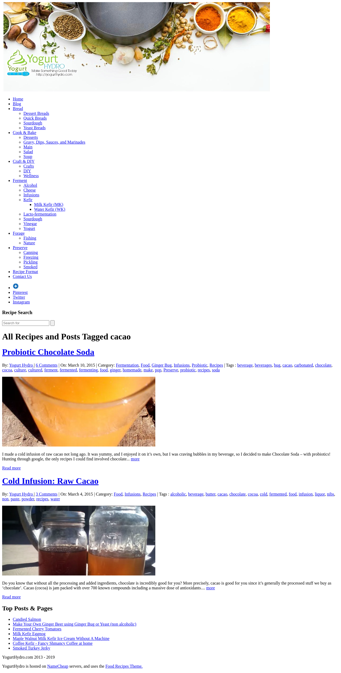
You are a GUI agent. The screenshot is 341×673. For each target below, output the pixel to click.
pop (158, 370)
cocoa (7, 370)
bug (277, 365)
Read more (11, 468)
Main (28, 147)
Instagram (21, 302)
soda (216, 370)
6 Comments (46, 365)
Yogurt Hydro (21, 365)
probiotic (188, 370)
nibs (330, 494)
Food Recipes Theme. (124, 666)
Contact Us (22, 276)
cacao (287, 365)
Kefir (28, 199)
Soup (27, 156)
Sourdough (32, 123)
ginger (115, 370)
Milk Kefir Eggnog (29, 633)
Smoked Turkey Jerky (31, 648)
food (104, 370)
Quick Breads (35, 118)
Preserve (20, 247)
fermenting (88, 370)
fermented (68, 370)
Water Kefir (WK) (49, 209)
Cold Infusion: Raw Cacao (50, 481)
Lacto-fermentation (39, 214)
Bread (18, 108)
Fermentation (127, 365)
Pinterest (20, 292)
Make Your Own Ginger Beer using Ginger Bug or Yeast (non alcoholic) (74, 624)
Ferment (20, 180)
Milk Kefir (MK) (48, 204)
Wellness (31, 175)
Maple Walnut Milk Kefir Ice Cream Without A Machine (61, 638)
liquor (320, 494)
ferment (51, 370)
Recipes (216, 365)
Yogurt (29, 228)
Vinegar (30, 223)
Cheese (29, 190)
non (5, 499)
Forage (19, 233)
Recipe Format (25, 271)
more (135, 459)
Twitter (19, 297)
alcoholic (178, 494)
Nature (29, 243)
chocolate (323, 365)
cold (263, 494)
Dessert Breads (36, 113)
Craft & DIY (24, 161)
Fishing (29, 238)
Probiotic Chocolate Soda (48, 352)
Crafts (28, 166)
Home (18, 99)
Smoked (30, 267)
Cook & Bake (24, 132)
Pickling (30, 262)
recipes (204, 370)
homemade (132, 370)
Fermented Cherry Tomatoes (37, 629)
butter (211, 494)
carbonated (303, 365)
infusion (305, 494)
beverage (245, 365)
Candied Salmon (27, 619)
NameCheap (57, 666)
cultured (35, 370)
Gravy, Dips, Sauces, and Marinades (54, 142)
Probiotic (200, 365)
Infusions (31, 195)
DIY (27, 171)
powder (28, 499)
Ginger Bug (162, 365)
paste (15, 499)
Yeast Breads (34, 127)
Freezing (30, 257)
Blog (17, 104)
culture (20, 370)
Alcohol (30, 185)
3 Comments (46, 494)
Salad (28, 151)
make (148, 370)
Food (145, 365)
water (55, 499)
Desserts (30, 137)
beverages (263, 365)
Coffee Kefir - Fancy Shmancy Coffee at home (52, 643)
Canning (30, 252)
